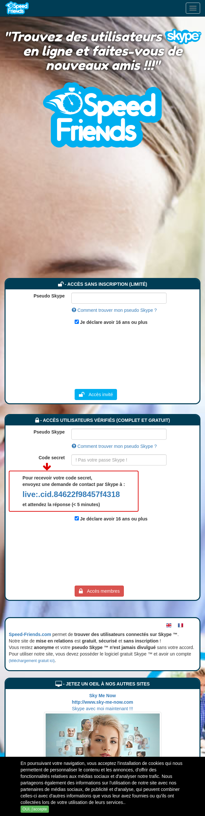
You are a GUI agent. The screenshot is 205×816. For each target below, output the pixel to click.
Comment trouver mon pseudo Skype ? (114, 310)
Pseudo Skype (49, 295)
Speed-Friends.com (30, 634)
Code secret (52, 457)
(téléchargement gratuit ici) (32, 660)
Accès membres (99, 591)
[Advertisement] (102, 229)
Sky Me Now (102, 695)
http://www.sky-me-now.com (102, 702)
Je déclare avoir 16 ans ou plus (114, 322)
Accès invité (96, 394)
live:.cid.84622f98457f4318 (71, 494)
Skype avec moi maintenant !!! (102, 708)
